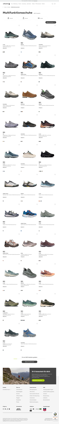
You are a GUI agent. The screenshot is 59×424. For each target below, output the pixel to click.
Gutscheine (32, 397)
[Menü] (57, 412)
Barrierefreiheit (46, 400)
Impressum (49, 419)
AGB (45, 419)
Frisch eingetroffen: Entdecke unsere (28, 0)
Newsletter (18, 400)
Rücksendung (46, 395)
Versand (45, 393)
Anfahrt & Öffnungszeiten (48, 391)
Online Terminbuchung (34, 395)
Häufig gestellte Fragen (48, 389)
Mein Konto (32, 391)
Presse (17, 402)
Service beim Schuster (34, 393)
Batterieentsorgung (34, 402)
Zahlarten (45, 397)
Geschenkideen (33, 400)
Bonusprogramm (33, 389)
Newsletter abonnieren (37, 380)
